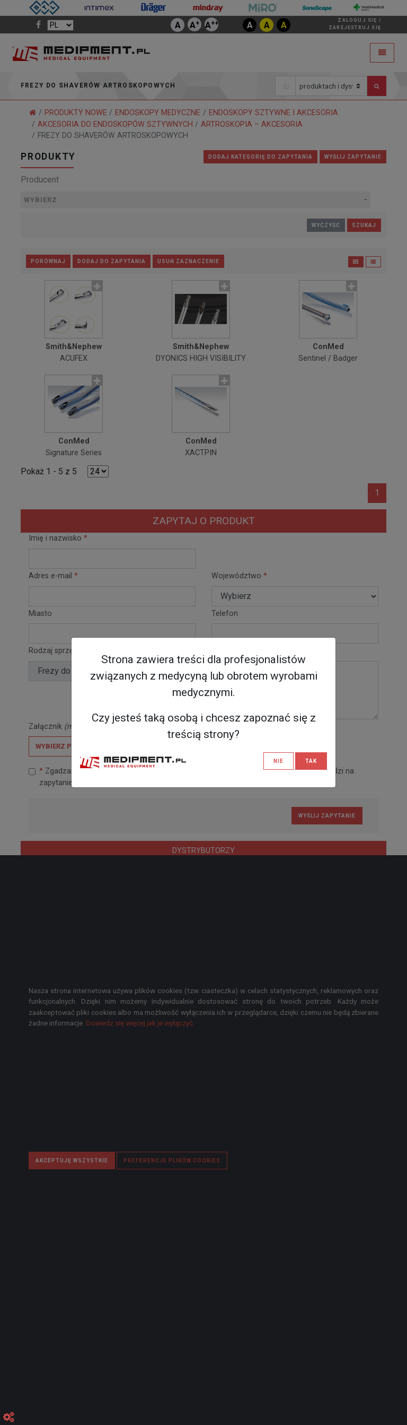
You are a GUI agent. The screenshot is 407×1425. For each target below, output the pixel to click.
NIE (278, 761)
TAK (311, 761)
